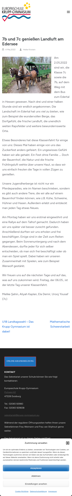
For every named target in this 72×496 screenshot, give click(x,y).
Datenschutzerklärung (38, 491)
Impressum (52, 491)
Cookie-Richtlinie (21, 491)
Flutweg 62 (10, 392)
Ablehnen (36, 476)
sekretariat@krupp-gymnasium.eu (21, 415)
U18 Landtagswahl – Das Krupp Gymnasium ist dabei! (17, 326)
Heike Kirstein (29, 49)
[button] (67, 443)
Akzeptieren (36, 468)
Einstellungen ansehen (36, 484)
